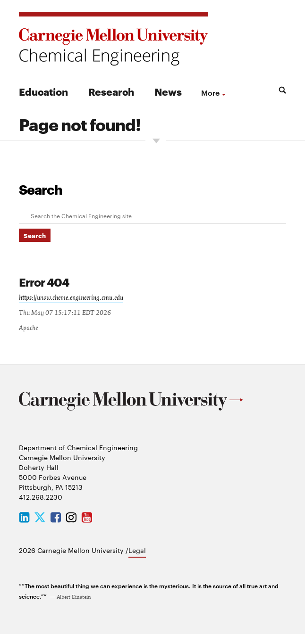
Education (43, 91)
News (168, 91)
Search (40, 189)
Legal (137, 550)
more (210, 92)
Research (111, 91)
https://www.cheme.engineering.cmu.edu (71, 298)
